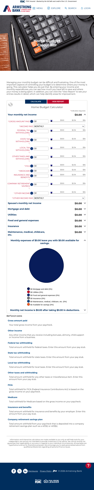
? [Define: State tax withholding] (31, 140)
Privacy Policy (46, 471)
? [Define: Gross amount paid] (31, 121)
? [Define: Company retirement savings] (31, 184)
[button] (47, 114)
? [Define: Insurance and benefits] (31, 176)
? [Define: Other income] (31, 193)
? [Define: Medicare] (31, 171)
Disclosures (33, 471)
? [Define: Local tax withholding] (31, 148)
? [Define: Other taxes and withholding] (31, 157)
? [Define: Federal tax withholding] (31, 131)
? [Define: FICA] (31, 166)
